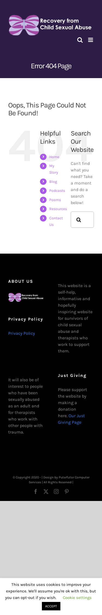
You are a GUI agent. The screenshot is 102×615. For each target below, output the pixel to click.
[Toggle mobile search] (80, 40)
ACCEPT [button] (51, 606)
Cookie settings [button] (77, 597)
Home (54, 157)
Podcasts (57, 190)
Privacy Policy (21, 333)
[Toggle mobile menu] (91, 40)
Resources (58, 209)
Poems (55, 200)
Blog (53, 181)
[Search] (79, 219)
